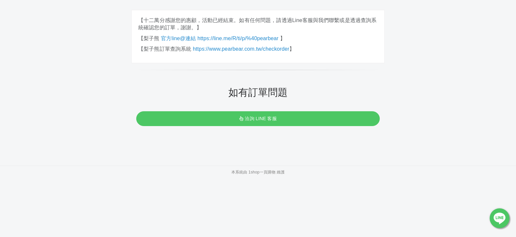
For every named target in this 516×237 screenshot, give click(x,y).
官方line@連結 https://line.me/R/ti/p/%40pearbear (220, 38)
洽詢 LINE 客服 (257, 118)
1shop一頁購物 (261, 172)
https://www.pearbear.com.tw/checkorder (241, 49)
